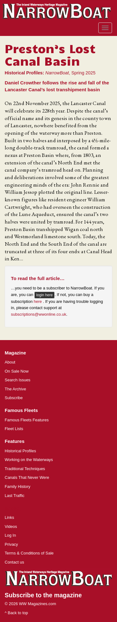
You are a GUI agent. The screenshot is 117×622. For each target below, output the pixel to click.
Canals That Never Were (27, 477)
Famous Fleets (21, 410)
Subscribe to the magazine (43, 595)
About (10, 362)
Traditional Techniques (25, 468)
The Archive (15, 389)
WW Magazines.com (37, 603)
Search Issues (17, 380)
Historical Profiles (20, 451)
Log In (10, 535)
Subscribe (14, 397)
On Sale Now (17, 371)
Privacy (11, 544)
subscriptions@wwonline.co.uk (38, 314)
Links (9, 517)
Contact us (14, 562)
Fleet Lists (14, 428)
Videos (11, 526)
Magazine (15, 352)
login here (44, 295)
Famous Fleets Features (27, 420)
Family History (17, 486)
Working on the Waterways (29, 459)
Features (14, 441)
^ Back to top (16, 612)
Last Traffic (14, 495)
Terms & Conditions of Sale (29, 553)
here (38, 301)
